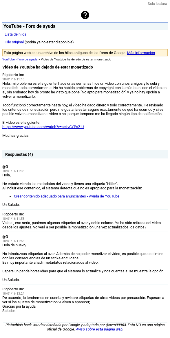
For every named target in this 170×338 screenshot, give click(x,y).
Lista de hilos (15, 34)
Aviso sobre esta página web (99, 329)
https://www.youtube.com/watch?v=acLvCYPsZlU (43, 127)
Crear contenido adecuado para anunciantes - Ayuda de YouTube (66, 196)
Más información (141, 53)
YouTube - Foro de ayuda (19, 59)
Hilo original (14, 42)
